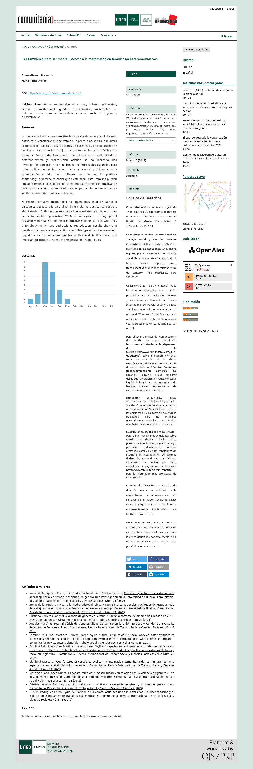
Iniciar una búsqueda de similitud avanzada (70, 716)
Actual (25, 35)
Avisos (90, 35)
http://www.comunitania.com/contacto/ (149, 470)
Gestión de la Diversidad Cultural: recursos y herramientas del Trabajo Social (206, 158)
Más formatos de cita (141, 140)
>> (32, 707)
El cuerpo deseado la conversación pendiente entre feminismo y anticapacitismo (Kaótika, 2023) (205, 141)
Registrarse (216, 8)
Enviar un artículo (196, 49)
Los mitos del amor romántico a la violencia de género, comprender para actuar (119, 684)
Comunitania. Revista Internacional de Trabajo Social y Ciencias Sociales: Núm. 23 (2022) (101, 599)
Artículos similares (36, 587)
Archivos (38, 46)
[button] (136, 559)
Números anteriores (48, 35)
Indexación (74, 35)
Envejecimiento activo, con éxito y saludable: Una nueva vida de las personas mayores (204, 124)
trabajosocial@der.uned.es (141, 268)
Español (188, 72)
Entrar (230, 8)
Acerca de (107, 35)
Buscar (227, 36)
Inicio (25, 46)
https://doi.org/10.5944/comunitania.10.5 (55, 93)
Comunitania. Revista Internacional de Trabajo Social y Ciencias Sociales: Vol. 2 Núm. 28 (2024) (89, 642)
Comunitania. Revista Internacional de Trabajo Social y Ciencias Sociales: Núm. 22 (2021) (94, 620)
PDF (134, 74)
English (187, 67)
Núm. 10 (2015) (55, 46)
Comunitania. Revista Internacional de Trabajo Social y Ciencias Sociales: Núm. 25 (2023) (86, 688)
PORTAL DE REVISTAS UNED (200, 331)
